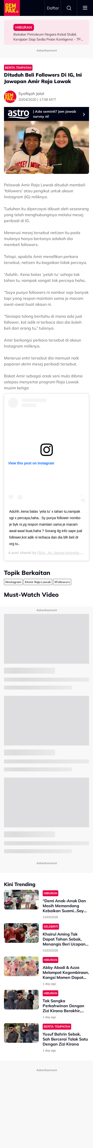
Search (69, 8)
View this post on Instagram (31, 463)
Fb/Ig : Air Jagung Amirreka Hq (61, 553)
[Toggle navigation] (85, 8)
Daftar (53, 7)
